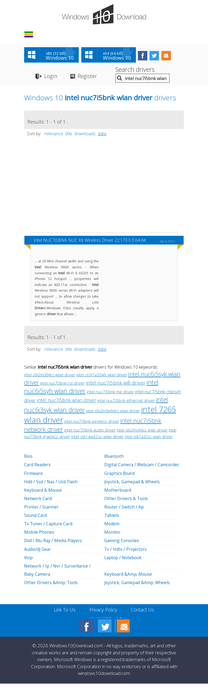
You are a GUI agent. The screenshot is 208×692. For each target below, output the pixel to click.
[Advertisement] (104, 188)
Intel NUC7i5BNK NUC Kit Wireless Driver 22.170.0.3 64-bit (90, 241)
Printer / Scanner (41, 516)
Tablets (112, 524)
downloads (85, 134)
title (68, 134)
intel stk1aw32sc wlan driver (97, 437)
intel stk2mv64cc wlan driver (142, 430)
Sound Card (36, 524)
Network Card (38, 507)
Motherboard (118, 499)
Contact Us (144, 618)
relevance (53, 134)
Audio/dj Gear (38, 558)
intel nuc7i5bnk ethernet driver (126, 401)
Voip (28, 566)
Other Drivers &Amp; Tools (51, 591)
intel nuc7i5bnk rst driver (62, 384)
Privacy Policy (103, 618)
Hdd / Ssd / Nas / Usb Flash (51, 490)
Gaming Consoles (122, 549)
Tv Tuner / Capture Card (49, 532)
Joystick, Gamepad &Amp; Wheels (137, 591)
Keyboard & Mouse (43, 499)
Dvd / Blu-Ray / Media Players (54, 549)
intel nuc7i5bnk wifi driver (115, 383)
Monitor (112, 541)
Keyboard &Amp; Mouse (128, 582)
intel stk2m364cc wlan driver (49, 375)
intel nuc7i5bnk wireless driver (91, 422)
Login (50, 77)
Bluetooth (114, 457)
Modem (112, 532)
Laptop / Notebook (124, 566)
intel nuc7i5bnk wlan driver (66, 401)
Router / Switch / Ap (124, 516)
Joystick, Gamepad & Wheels (132, 490)
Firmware (33, 482)
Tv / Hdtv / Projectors (126, 558)
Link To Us (63, 618)
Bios (28, 457)
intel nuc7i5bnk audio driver (90, 430)
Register (88, 77)
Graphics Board (120, 482)
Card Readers (37, 474)
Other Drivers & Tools (126, 507)
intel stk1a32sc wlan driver (149, 437)
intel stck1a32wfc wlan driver (101, 375)
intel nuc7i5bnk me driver (110, 392)
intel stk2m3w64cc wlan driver (113, 411)
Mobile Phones (39, 541)
